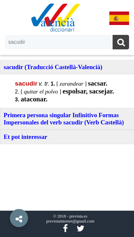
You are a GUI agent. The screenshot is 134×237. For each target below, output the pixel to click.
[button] (6, 203)
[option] (67, 118)
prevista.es (78, 216)
